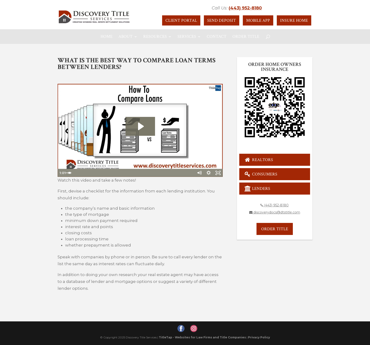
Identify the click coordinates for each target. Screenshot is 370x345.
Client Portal (181, 20)
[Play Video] (62, 173)
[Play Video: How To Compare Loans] (140, 126)
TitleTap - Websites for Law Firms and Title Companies (202, 337)
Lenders (257, 188)
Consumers (261, 174)
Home (107, 37)
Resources (155, 37)
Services (186, 37)
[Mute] (199, 173)
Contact (217, 37)
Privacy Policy (259, 337)
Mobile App (258, 20)
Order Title (245, 37)
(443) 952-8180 (245, 8)
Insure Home (294, 20)
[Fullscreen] (218, 173)
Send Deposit (221, 20)
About (125, 37)
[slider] (135, 173)
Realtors (258, 159)
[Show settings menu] (208, 173)
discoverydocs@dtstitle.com (274, 212)
